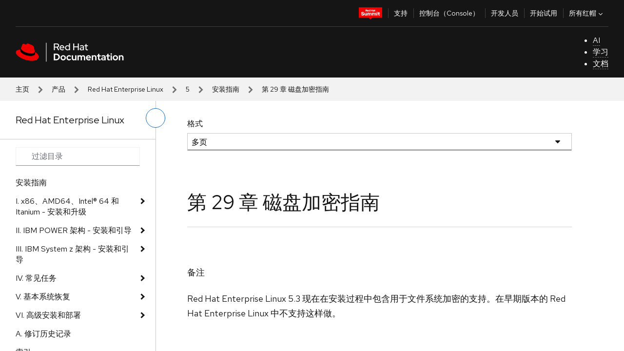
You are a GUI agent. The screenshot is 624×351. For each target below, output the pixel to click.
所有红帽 (587, 13)
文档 (600, 63)
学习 (600, 52)
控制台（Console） (449, 13)
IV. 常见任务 (36, 278)
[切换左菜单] (155, 118)
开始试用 (543, 13)
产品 (58, 89)
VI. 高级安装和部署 (48, 315)
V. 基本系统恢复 (43, 297)
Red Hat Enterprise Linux (125, 89)
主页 (22, 89)
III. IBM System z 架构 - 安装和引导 (72, 254)
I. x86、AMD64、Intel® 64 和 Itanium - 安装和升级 (67, 206)
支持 (401, 13)
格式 (195, 123)
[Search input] (78, 156)
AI (596, 40)
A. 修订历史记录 (43, 334)
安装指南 (225, 89)
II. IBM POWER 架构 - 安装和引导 (74, 230)
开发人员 (504, 13)
